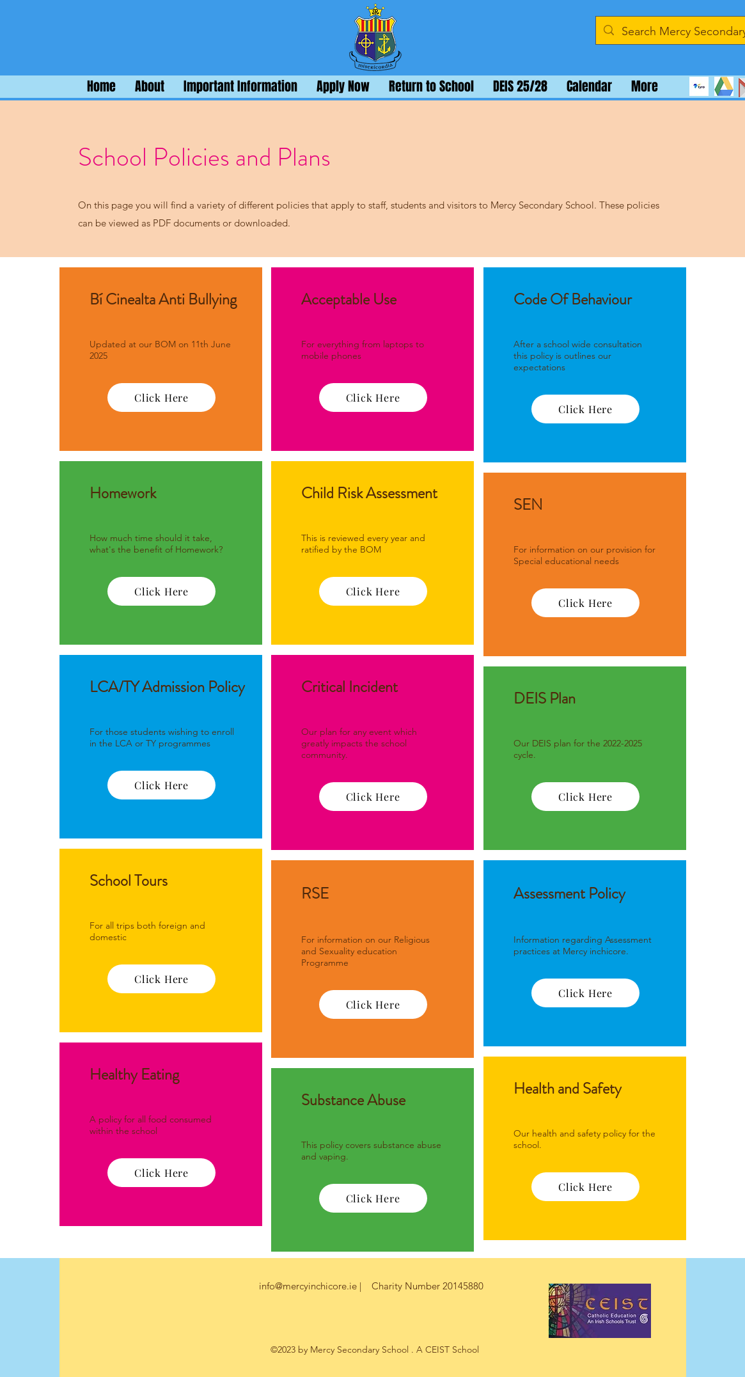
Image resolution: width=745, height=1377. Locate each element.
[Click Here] (161, 397)
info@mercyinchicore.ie (308, 1286)
